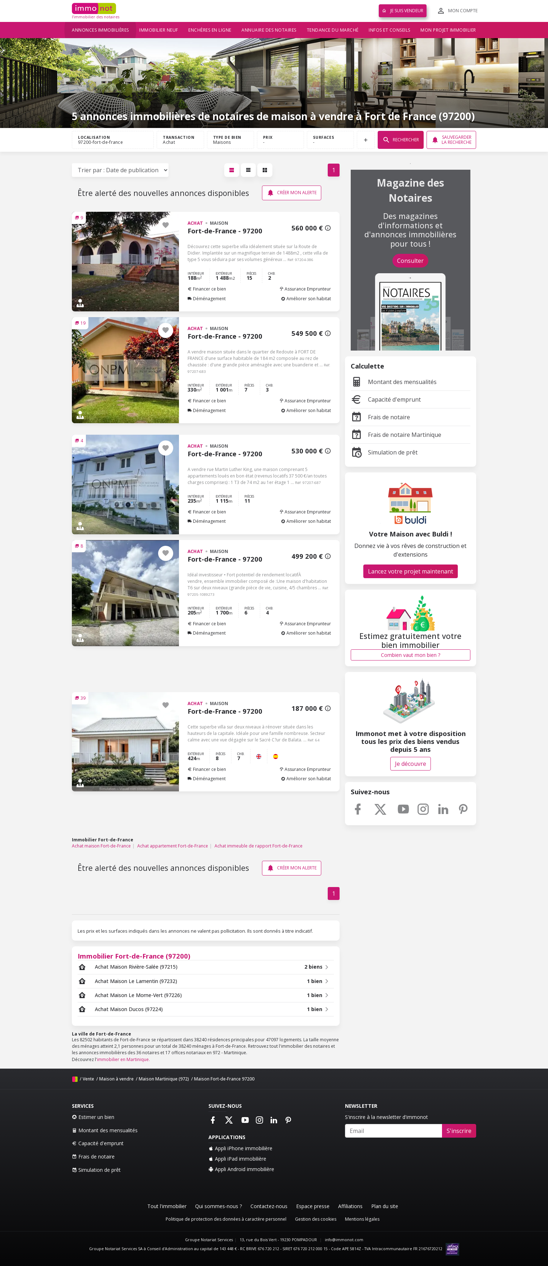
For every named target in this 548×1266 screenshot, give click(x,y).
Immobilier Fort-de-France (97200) (134, 955)
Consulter (410, 261)
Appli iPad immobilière (237, 1158)
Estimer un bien (93, 1117)
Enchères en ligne (209, 30)
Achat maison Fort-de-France (101, 846)
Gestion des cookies (315, 1219)
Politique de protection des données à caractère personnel (226, 1219)
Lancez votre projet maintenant (410, 571)
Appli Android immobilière (241, 1169)
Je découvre (410, 764)
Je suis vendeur (402, 11)
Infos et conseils (389, 30)
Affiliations (350, 1206)
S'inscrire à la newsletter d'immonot (386, 1117)
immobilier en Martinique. (123, 1059)
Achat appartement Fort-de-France (172, 846)
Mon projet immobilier (448, 30)
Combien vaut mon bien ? (410, 655)
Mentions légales (362, 1219)
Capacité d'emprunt (386, 399)
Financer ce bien (207, 289)
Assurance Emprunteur (305, 289)
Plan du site (384, 1206)
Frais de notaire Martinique (396, 434)
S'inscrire (459, 1131)
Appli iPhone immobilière (240, 1148)
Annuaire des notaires (268, 30)
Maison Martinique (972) (164, 1079)
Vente (88, 1079)
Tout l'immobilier (166, 1206)
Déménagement (207, 299)
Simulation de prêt (384, 452)
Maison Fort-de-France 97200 (224, 1079)
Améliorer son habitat (306, 299)
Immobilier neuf (158, 30)
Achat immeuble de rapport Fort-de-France (259, 846)
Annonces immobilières (100, 30)
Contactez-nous (268, 1206)
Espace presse (313, 1206)
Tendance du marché (333, 30)
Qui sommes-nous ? (218, 1206)
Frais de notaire (380, 417)
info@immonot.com (344, 1239)
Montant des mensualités (394, 381)
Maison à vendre (116, 1079)
